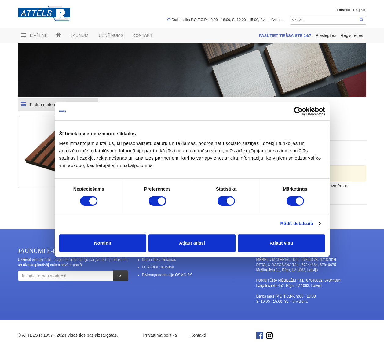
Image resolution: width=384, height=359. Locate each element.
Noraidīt (103, 243)
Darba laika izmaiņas (159, 259)
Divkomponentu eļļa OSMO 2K (167, 275)
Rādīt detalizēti (296, 223)
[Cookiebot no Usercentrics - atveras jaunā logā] (298, 111)
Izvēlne (34, 35)
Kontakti (143, 35)
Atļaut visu (281, 243)
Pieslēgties (327, 35)
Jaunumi (80, 35)
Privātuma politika (160, 335)
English (359, 10)
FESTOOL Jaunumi (158, 267)
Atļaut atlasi (192, 243)
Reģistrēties (352, 35)
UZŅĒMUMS (111, 35)
